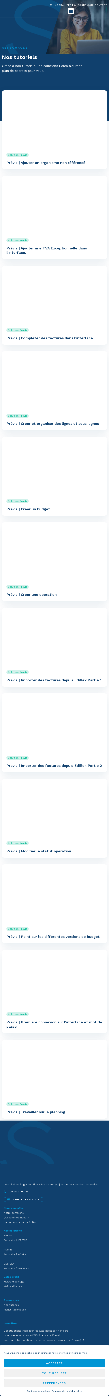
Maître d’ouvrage (14, 1281)
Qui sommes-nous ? (16, 1217)
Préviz (23, 154)
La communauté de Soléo (20, 1222)
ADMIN (8, 1249)
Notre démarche (14, 1212)
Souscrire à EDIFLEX (16, 1268)
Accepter (54, 1363)
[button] (71, 11)
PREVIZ (8, 1235)
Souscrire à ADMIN (15, 1254)
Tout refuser (54, 1373)
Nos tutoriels (12, 1304)
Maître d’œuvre (13, 1286)
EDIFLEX (9, 1263)
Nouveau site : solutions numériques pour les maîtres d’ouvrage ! (44, 1340)
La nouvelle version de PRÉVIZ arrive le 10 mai (32, 1335)
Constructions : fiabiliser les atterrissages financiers (36, 1330)
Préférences (54, 1383)
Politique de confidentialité (67, 1391)
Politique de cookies (38, 1391)
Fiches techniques (15, 1309)
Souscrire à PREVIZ (15, 1240)
